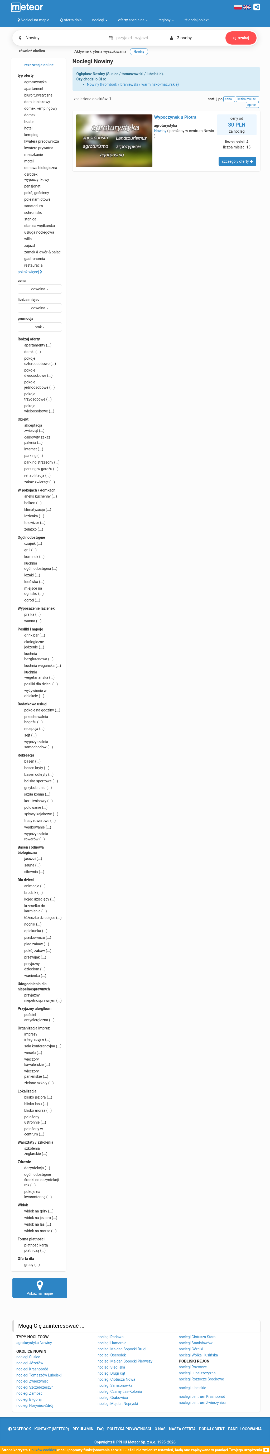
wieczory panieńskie (33, 1073)
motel (26, 161)
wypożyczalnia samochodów (35, 744)
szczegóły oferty (237, 161)
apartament (30, 88)
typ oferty (26, 75)
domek (27, 115)
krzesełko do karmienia (32, 908)
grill (27, 550)
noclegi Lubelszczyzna (197, 1373)
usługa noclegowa (36, 232)
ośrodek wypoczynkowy (33, 177)
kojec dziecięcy (37, 899)
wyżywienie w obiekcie (32, 693)
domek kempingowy (37, 108)
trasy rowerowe (37, 820)
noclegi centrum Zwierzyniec (202, 1402)
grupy (29, 1264)
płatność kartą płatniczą (33, 1248)
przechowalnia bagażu (33, 719)
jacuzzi (30, 858)
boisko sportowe (38, 781)
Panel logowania (245, 1429)
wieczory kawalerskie (34, 1062)
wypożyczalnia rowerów (33, 836)
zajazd (26, 245)
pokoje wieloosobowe (36, 408)
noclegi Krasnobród (32, 1369)
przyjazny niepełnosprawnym (40, 998)
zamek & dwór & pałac (39, 252)
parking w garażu (38, 468)
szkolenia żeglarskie (32, 1151)
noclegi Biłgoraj (29, 1399)
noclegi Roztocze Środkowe (201, 1379)
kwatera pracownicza (38, 141)
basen (29, 761)
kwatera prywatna (35, 148)
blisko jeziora (35, 1097)
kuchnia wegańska (39, 665)
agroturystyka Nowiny (34, 1343)
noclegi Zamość (29, 1393)
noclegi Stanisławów (196, 1343)
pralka (29, 614)
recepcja (31, 728)
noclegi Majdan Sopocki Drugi (122, 1349)
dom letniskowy (34, 101)
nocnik (30, 924)
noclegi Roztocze (193, 1367)
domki (29, 351)
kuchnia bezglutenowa (36, 656)
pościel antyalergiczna (36, 1017)
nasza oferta (182, 1429)
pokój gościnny (33, 192)
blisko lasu (33, 1103)
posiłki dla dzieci (38, 684)
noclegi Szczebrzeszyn (35, 1387)
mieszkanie (30, 154)
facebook (19, 1429)
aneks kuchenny (37, 496)
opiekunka (32, 930)
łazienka (31, 516)
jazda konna (34, 794)
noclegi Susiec (28, 1357)
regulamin (83, 1429)
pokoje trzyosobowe (35, 396)
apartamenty (34, 345)
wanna (29, 621)
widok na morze (37, 1231)
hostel (26, 121)
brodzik (30, 892)
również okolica (28, 51)
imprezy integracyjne (34, 1037)
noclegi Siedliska (111, 1367)
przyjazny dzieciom (32, 966)
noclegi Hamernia (112, 1343)
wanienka (32, 975)
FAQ (100, 1429)
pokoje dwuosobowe (35, 373)
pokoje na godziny (39, 710)
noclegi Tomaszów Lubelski (38, 1375)
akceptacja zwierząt (31, 428)
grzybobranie (35, 787)
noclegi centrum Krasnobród (202, 1396)
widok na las (34, 1224)
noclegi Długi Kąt (111, 1373)
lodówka (31, 581)
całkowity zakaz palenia (34, 440)
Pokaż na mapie (40, 1288)
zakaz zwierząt (36, 482)
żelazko (30, 529)
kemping (28, 134)
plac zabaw (33, 944)
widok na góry (36, 1211)
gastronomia (31, 258)
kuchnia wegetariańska (36, 675)
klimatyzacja (34, 509)
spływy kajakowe (38, 814)
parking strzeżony (39, 462)
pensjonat (29, 186)
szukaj (241, 38)
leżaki (29, 575)
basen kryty (33, 768)
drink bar (31, 635)
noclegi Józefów (29, 1363)
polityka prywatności (129, 1429)
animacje (32, 886)
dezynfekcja (34, 1168)
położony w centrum (31, 1131)
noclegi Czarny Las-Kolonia (120, 1391)
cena (22, 280)
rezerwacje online (36, 65)
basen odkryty (36, 774)
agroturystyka (32, 82)
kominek (31, 556)
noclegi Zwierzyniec (32, 1381)
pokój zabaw (34, 950)
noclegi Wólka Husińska (198, 1355)
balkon (30, 502)
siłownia (31, 871)
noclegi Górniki (191, 1349)
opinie (252, 105)
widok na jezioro (37, 1217)
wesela (30, 1052)
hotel (25, 128)
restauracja (30, 265)
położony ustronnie (32, 1119)
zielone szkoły (36, 1083)
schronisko (30, 212)
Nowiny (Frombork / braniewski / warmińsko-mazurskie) (133, 84)
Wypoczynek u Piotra (175, 117)
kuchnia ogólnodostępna (37, 566)
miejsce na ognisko (31, 591)
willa (25, 239)
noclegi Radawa (111, 1337)
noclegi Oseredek (112, 1355)
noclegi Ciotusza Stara (197, 1337)
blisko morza (35, 1110)
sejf (27, 735)
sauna (29, 865)
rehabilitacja (34, 475)
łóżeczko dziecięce (40, 917)
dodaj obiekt (212, 1429)
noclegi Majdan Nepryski (118, 1404)
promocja (25, 318)
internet (30, 449)
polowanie (32, 807)
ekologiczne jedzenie (31, 644)
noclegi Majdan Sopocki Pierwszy (125, 1361)
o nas (160, 1429)
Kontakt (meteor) (52, 1429)
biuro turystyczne (35, 95)
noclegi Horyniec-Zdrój (34, 1405)
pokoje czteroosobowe (37, 361)
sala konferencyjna (39, 1046)
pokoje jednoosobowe (36, 384)
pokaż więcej (30, 272)
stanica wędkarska (36, 225)
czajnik (30, 543)
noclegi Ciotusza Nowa (116, 1379)
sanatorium (30, 206)
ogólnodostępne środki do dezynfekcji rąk (38, 1179)
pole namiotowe (34, 199)
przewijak (32, 957)
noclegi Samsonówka (115, 1385)
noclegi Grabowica (113, 1397)
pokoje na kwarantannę (35, 1194)
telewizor (32, 522)
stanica (27, 219)
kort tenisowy (35, 800)
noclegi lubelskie (192, 1388)
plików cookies (43, 1450)
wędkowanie (34, 827)
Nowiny (160, 131)
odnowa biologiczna (37, 167)
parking (30, 455)
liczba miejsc (28, 299)
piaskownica (34, 937)
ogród (29, 600)
